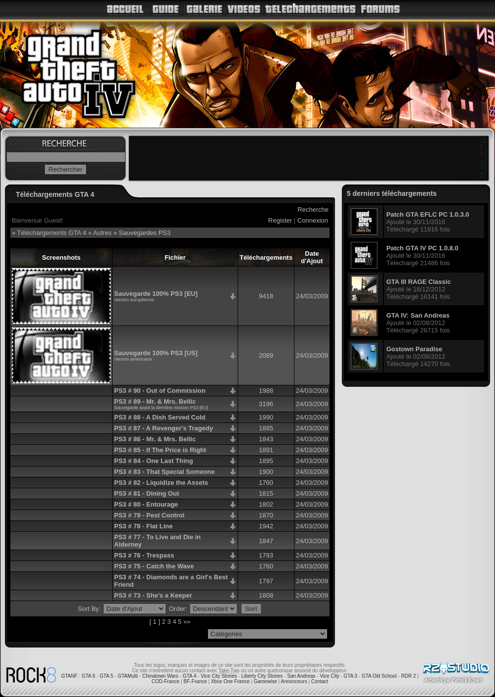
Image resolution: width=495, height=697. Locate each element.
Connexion (312, 220)
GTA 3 (351, 676)
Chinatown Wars (160, 676)
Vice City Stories (219, 676)
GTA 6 (88, 676)
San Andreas (301, 676)
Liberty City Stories (262, 676)
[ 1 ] (154, 621)
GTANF (69, 676)
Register (280, 220)
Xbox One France (230, 681)
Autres (102, 232)
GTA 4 (190, 676)
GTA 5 (107, 676)
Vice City (329, 676)
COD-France (166, 681)
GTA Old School (379, 676)
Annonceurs (294, 681)
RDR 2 (408, 676)
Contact (319, 681)
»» (186, 621)
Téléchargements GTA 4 (51, 232)
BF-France (195, 681)
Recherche (313, 209)
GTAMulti (128, 676)
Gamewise (265, 681)
